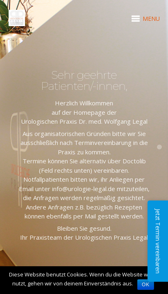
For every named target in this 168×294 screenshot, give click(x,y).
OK (146, 284)
